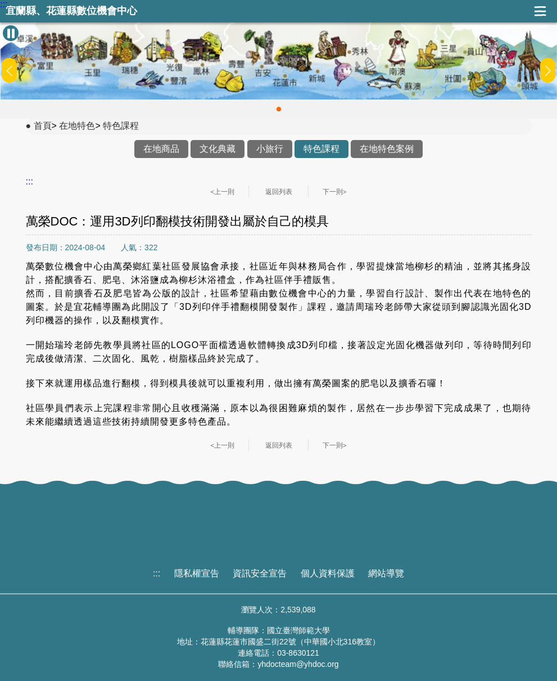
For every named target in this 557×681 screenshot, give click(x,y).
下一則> (335, 191)
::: (3, 4)
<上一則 (223, 191)
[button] (279, 109)
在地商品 (161, 149)
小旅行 (269, 149)
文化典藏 (218, 149)
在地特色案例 (387, 149)
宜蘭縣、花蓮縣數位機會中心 (71, 11)
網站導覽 (386, 573)
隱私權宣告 (196, 573)
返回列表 (278, 191)
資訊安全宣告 (260, 573)
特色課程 (121, 125)
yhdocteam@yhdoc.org (297, 664)
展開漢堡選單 (540, 11)
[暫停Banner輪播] (11, 33)
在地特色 (77, 125)
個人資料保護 (328, 573)
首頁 (43, 125)
